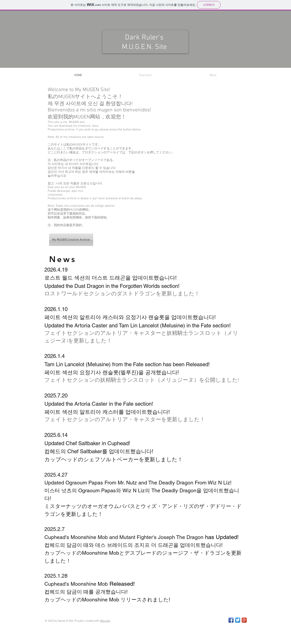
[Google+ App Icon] (244, 620)
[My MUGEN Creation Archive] (71, 240)
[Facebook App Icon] (231, 620)
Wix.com (105, 621)
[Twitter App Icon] (237, 620)
